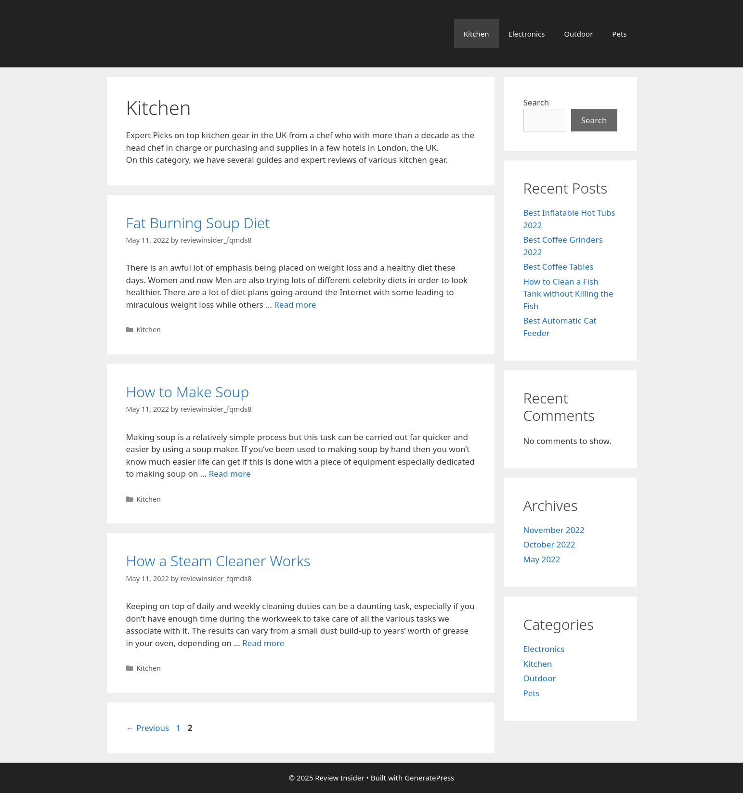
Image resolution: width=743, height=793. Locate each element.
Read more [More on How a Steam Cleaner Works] (263, 643)
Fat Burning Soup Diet (198, 223)
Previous (147, 727)
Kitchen (476, 34)
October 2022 (549, 544)
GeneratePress (429, 777)
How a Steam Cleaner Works (218, 561)
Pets (619, 34)
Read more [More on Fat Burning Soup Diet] (295, 304)
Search (536, 102)
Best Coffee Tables (558, 266)
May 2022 (542, 559)
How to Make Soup (187, 392)
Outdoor (578, 34)
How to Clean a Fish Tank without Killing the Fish (568, 294)
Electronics (526, 34)
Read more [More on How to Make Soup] (230, 473)
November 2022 (554, 529)
